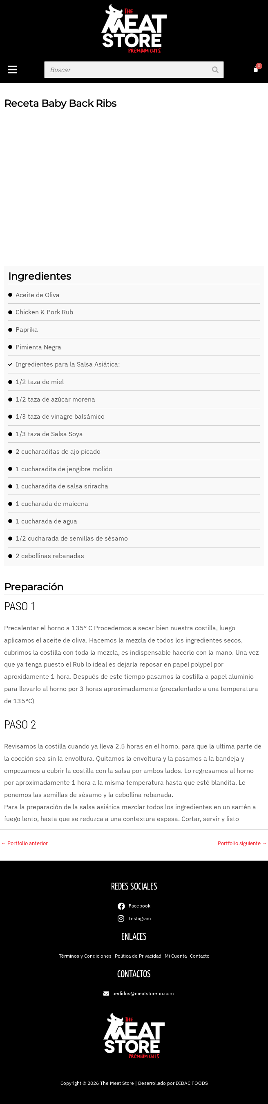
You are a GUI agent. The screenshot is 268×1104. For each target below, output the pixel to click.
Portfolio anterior (24, 843)
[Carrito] (256, 69)
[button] (20, 70)
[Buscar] (215, 70)
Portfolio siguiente (242, 843)
